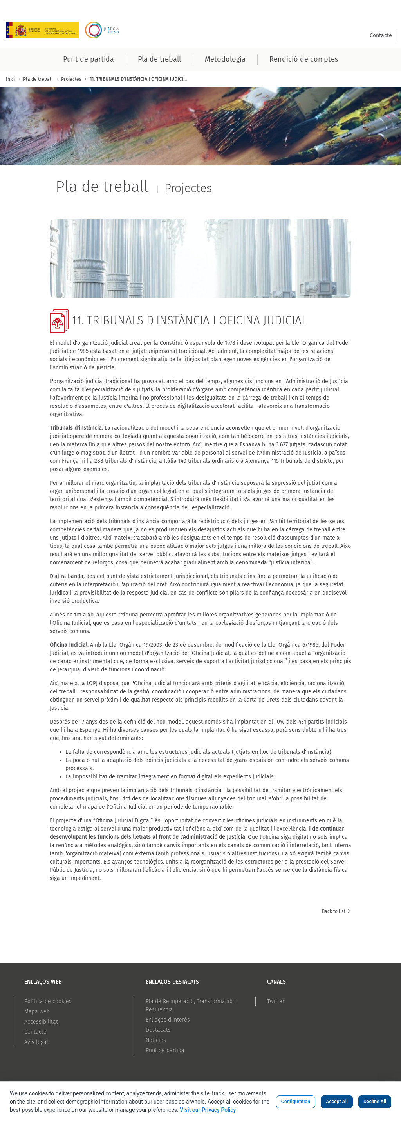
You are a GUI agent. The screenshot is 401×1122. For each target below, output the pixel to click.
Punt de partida (165, 1050)
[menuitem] (381, 35)
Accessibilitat (41, 1021)
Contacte (35, 1032)
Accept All (337, 1101)
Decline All (374, 1101)
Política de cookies (48, 1001)
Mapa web (37, 1011)
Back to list (336, 911)
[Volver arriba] (385, 1080)
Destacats (158, 1030)
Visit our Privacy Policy (208, 1110)
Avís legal (36, 1042)
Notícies (156, 1040)
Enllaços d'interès (168, 1020)
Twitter (275, 1001)
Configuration (295, 1101)
